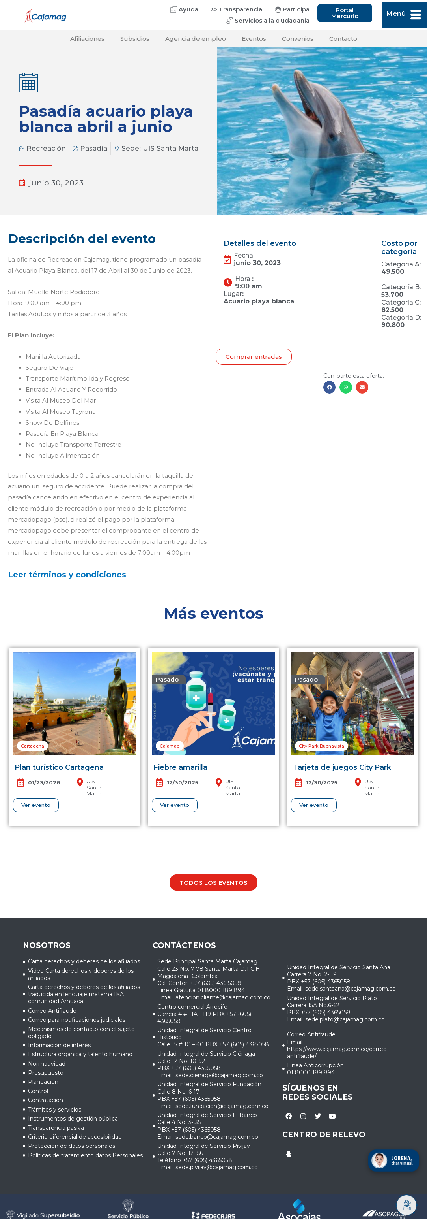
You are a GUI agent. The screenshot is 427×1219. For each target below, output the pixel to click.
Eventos (254, 38)
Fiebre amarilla (180, 767)
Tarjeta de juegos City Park (342, 767)
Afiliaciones (87, 38)
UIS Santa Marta (170, 148)
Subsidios (134, 38)
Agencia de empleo (195, 38)
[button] (329, 387)
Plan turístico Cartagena (59, 767)
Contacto (343, 38)
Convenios (297, 38)
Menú (396, 13)
